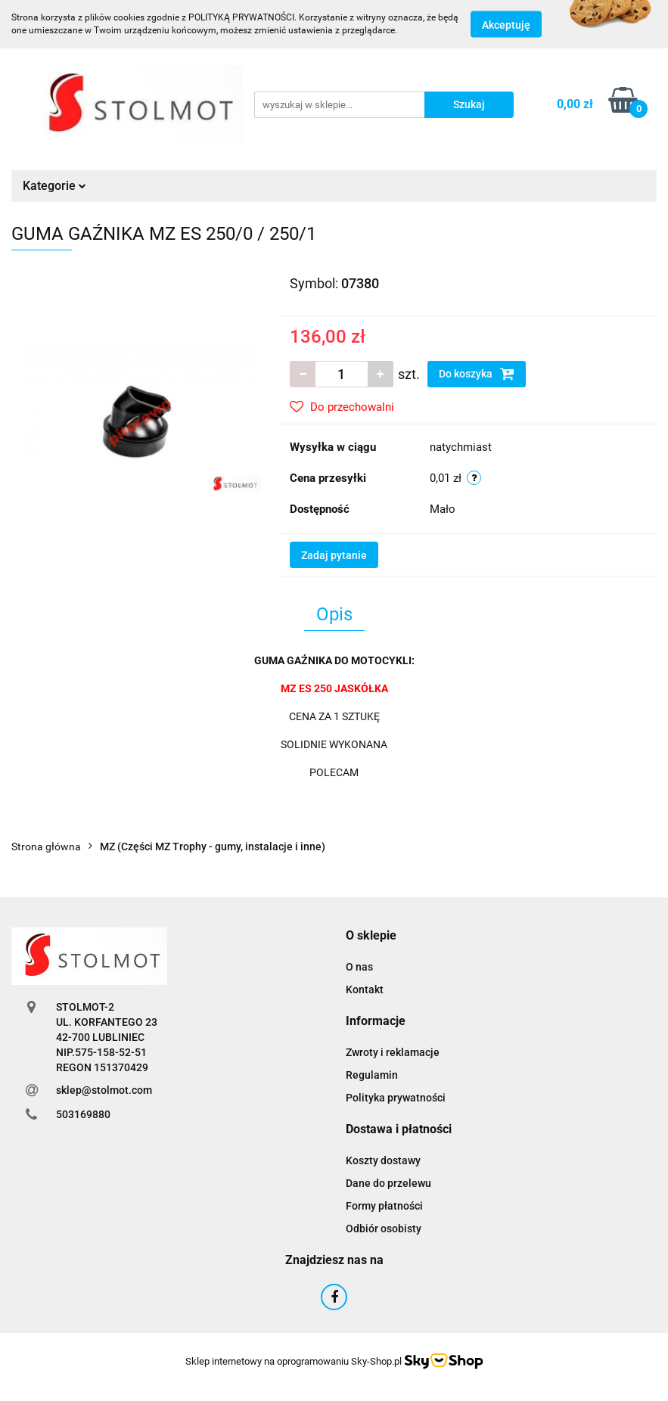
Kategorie (54, 186)
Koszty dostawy (383, 1160)
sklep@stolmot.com (104, 1090)
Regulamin (372, 1075)
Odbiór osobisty (383, 1228)
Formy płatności (384, 1206)
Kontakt (365, 989)
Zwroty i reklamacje (393, 1052)
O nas (359, 967)
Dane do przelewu (388, 1183)
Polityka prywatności (396, 1098)
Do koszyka (476, 373)
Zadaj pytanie (334, 555)
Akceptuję (506, 25)
